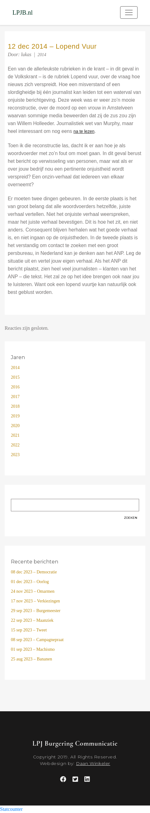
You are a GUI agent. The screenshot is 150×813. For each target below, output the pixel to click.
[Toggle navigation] (129, 12)
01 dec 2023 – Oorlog (30, 581)
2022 (15, 445)
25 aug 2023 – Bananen (31, 659)
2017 (15, 396)
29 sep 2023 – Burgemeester (35, 610)
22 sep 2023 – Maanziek (32, 620)
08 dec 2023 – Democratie (34, 572)
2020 (15, 425)
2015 (15, 377)
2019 (15, 416)
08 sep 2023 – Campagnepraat (37, 639)
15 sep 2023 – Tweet (29, 630)
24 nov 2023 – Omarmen (32, 591)
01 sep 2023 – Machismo (33, 649)
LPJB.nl (22, 12)
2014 (42, 54)
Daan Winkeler (93, 763)
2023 (15, 454)
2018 (15, 406)
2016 (15, 387)
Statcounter (11, 809)
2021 (15, 435)
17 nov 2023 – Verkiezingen (35, 601)
